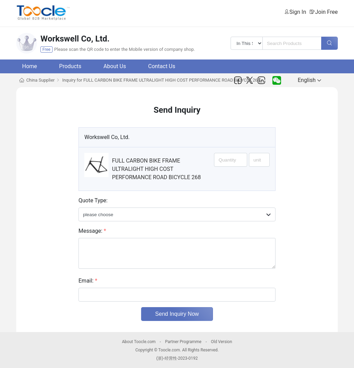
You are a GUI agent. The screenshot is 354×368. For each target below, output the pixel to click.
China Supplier (40, 80)
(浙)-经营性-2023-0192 (177, 358)
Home (29, 66)
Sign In (297, 12)
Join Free (326, 12)
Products (70, 66)
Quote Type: (93, 200)
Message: (92, 231)
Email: (87, 280)
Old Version (221, 341)
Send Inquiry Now (177, 314)
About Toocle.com (139, 341)
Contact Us (161, 66)
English (309, 80)
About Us (114, 66)
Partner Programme (183, 341)
